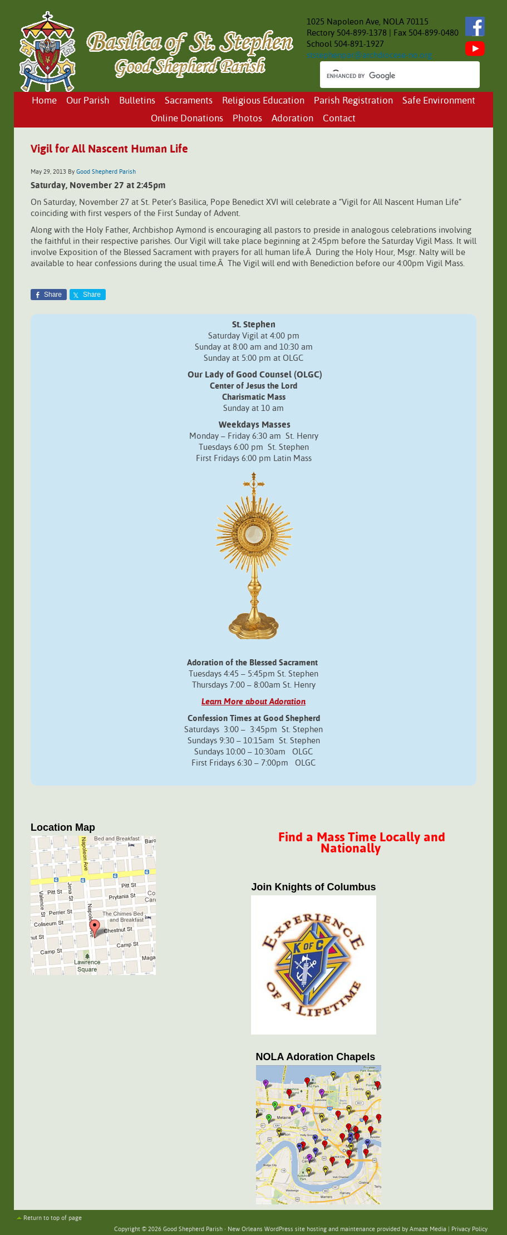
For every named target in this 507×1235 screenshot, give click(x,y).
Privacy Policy (469, 1229)
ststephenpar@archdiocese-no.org (369, 55)
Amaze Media (428, 1229)
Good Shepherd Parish (106, 172)
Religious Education (263, 101)
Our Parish (88, 101)
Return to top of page (52, 1218)
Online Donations (187, 119)
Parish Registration (353, 101)
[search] (390, 75)
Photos (247, 119)
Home (44, 101)
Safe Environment (438, 101)
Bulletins (137, 101)
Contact (339, 119)
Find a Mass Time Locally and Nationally (361, 843)
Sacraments (189, 101)
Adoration (292, 119)
